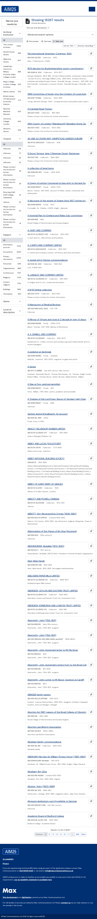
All (4, 40)
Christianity (12, 294)
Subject (7, 234)
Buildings (12, 290)
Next (84, 834)
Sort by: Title (68, 46)
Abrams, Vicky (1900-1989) (41, 786)
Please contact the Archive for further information (12, 211)
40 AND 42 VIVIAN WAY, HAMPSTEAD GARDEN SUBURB (55, 138)
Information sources (12, 246)
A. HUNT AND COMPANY (39, 230)
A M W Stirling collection (40, 289)
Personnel (12, 264)
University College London (12, 121)
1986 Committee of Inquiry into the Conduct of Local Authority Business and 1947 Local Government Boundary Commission (58, 94)
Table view (58, 41)
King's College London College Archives (12, 84)
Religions (12, 278)
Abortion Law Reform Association (44, 727)
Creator (7, 138)
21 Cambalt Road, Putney (40, 109)
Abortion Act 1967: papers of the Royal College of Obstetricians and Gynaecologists (58, 712)
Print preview (33, 41)
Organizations (12, 269)
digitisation (26, 897)
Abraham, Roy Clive (37, 771)
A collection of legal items (41, 168)
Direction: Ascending (85, 46)
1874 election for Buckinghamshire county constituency (56, 68)
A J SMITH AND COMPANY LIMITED (45, 245)
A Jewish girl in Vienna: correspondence (48, 260)
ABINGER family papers (39, 694)
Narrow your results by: (12, 22)
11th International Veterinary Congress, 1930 (50, 53)
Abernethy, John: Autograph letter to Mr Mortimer (53, 650)
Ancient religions (12, 283)
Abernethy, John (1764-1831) (42, 620)
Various (12, 203)
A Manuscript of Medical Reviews (44, 304)
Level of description (9, 311)
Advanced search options (40, 34)
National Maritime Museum (12, 111)
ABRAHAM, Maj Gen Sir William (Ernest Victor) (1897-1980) (57, 756)
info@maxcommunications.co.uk (59, 871)
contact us (65, 903)
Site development (10, 897)
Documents (12, 252)
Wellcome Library (12, 60)
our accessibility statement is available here (33, 880)
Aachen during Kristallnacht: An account (48, 414)
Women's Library (12, 130)
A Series (32, 366)
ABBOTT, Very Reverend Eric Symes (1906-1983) (52, 513)
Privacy (6, 864)
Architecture (12, 273)
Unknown (12, 149)
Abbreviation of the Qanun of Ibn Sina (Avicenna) (52, 531)
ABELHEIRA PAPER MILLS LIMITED (44, 575)
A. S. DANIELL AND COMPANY (42, 334)
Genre (6, 301)
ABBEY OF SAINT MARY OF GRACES (45, 484)
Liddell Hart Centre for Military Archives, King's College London (12, 71)
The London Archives (12, 45)
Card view (46, 41)
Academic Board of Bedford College (46, 816)
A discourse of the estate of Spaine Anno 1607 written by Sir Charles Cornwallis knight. (58, 200)
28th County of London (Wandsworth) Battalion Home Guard (58, 123)
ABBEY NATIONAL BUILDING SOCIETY (46, 458)
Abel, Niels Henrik (36, 561)
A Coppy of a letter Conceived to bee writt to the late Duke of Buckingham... (58, 183)
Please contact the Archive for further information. (12, 171)
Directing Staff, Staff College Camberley (12, 195)
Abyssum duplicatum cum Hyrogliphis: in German (52, 801)
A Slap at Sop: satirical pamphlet (44, 384)
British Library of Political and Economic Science (12, 100)
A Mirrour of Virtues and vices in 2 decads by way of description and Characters (58, 319)
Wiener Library (12, 92)
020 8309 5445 (26, 871)
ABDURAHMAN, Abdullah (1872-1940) (46, 546)
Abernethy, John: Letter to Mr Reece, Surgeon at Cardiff (56, 679)
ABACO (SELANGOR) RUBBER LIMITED (46, 428)
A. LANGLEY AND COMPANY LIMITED (45, 275)
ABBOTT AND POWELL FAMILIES (43, 499)
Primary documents (12, 257)
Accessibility (8, 859)
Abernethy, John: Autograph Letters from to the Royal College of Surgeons (58, 665)
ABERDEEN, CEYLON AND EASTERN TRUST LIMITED (53, 590)
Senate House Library (12, 53)
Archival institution (8, 33)
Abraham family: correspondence (44, 741)
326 (77, 834)
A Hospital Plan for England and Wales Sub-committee (55, 215)
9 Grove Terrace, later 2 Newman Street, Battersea (53, 153)
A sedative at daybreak (39, 351)
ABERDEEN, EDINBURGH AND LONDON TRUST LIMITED (54, 605)
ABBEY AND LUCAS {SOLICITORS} (44, 443)
